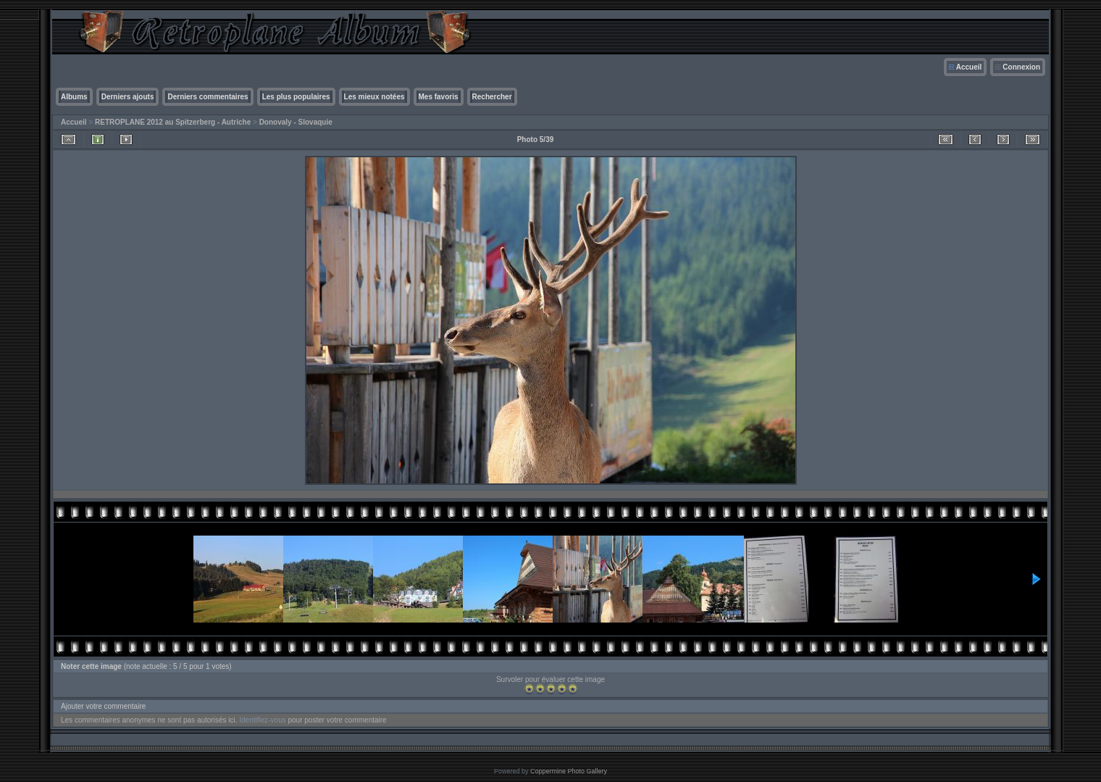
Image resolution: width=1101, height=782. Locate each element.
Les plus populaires (296, 97)
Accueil (969, 67)
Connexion (1021, 67)
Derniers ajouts (127, 97)
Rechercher (492, 97)
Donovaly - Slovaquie (295, 122)
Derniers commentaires (207, 97)
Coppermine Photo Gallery (568, 771)
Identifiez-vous (262, 720)
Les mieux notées (374, 97)
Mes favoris (439, 97)
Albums (74, 97)
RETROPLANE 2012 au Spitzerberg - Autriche (173, 122)
